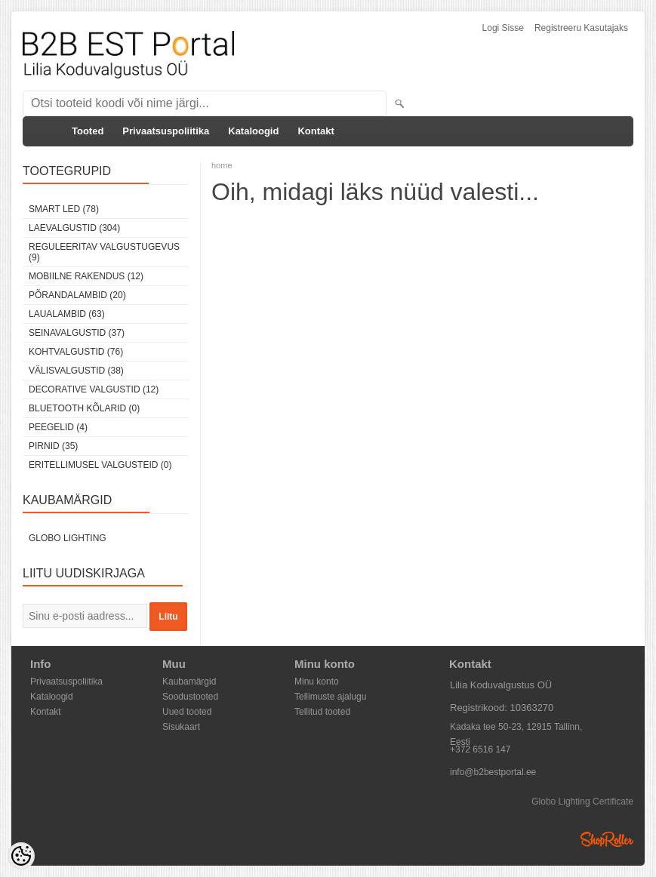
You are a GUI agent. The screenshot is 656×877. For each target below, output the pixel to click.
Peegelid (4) (58, 427)
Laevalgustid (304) (74, 228)
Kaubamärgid (189, 681)
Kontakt (315, 131)
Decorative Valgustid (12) (94, 389)
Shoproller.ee (607, 839)
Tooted (87, 131)
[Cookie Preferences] (21, 855)
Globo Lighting (67, 538)
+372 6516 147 (480, 749)
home (222, 165)
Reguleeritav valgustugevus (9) (104, 252)
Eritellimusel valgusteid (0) (100, 465)
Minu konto (316, 681)
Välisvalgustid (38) (76, 370)
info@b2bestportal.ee (493, 772)
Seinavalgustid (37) (77, 333)
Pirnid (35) (53, 446)
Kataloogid (253, 131)
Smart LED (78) (64, 209)
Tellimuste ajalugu (330, 696)
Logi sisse (503, 28)
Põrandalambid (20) (77, 295)
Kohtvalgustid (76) (76, 351)
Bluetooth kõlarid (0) (84, 408)
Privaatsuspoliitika (165, 131)
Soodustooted (190, 696)
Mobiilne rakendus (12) (86, 276)
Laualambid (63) (67, 314)
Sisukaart (181, 727)
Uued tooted (186, 711)
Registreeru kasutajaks (581, 28)
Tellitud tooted (322, 711)
